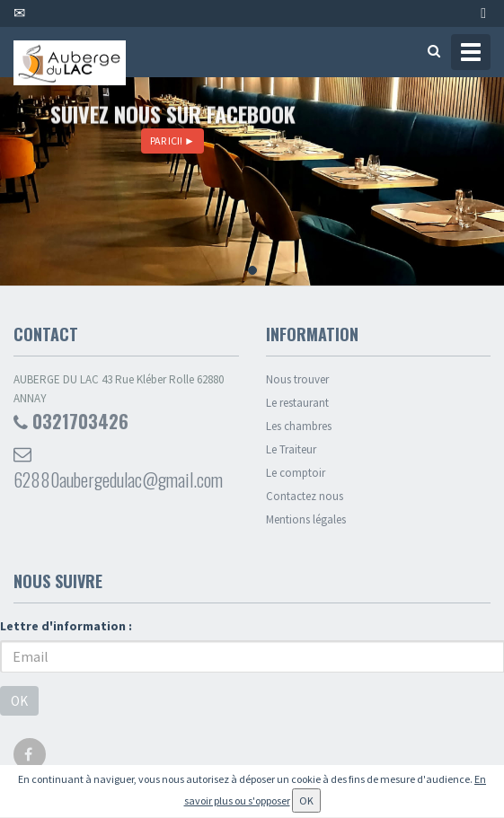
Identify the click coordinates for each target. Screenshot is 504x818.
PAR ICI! (172, 140)
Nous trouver (297, 379)
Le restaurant (297, 402)
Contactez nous (304, 496)
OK (19, 700)
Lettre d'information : (66, 626)
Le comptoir (295, 472)
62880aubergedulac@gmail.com (118, 469)
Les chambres (299, 426)
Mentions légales (306, 519)
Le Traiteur (291, 449)
